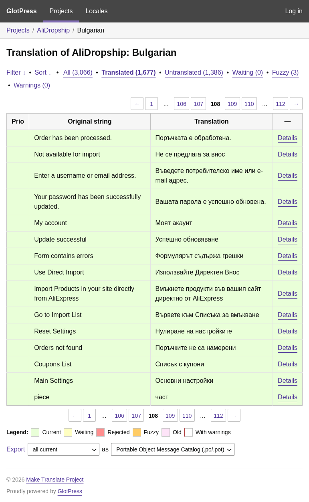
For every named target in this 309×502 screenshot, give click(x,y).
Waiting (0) (247, 72)
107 (198, 104)
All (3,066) (78, 72)
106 (181, 104)
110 (249, 104)
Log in (294, 11)
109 (232, 104)
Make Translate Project (54, 479)
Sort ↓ (43, 72)
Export (15, 449)
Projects (61, 11)
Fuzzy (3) (285, 72)
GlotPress (21, 11)
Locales (96, 11)
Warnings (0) (32, 85)
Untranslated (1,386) (194, 72)
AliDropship (53, 30)
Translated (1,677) (128, 72)
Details (287, 137)
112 (280, 104)
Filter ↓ (16, 72)
